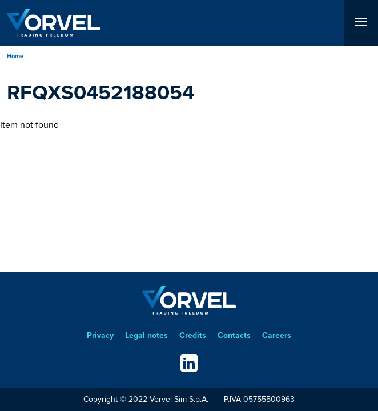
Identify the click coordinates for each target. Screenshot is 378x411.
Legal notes (146, 335)
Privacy (100, 335)
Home (15, 56)
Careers (276, 335)
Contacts (234, 335)
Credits (192, 335)
